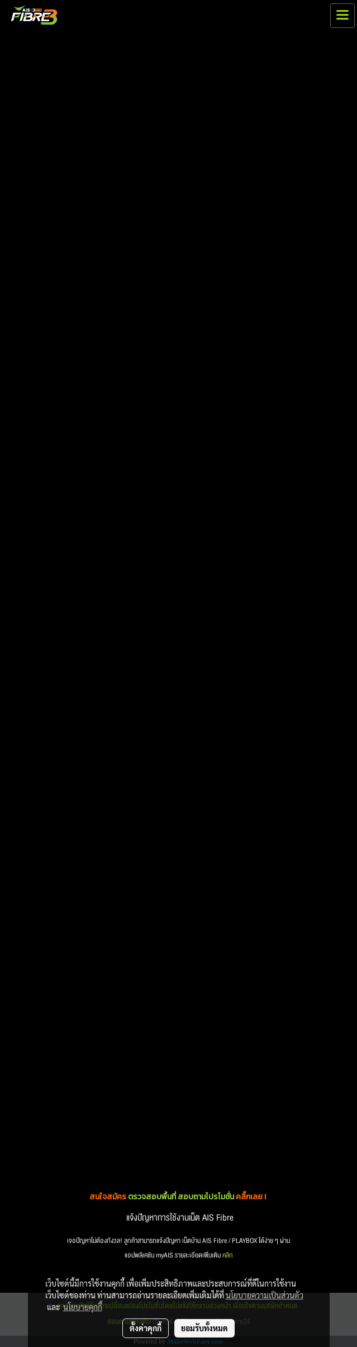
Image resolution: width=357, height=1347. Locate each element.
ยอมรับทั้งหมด (204, 1328)
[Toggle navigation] (342, 15)
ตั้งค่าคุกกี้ (145, 1328)
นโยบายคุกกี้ (82, 1307)
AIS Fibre (218, 1218)
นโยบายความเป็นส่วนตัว (264, 1295)
